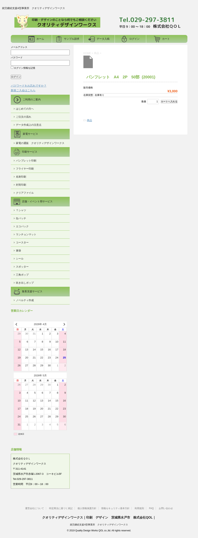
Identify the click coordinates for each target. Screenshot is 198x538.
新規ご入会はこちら (23, 90)
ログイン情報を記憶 (23, 68)
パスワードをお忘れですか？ (29, 85)
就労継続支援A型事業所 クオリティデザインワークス (99, 524)
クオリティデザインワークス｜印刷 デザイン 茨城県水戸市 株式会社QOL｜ (99, 517)
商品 (89, 120)
